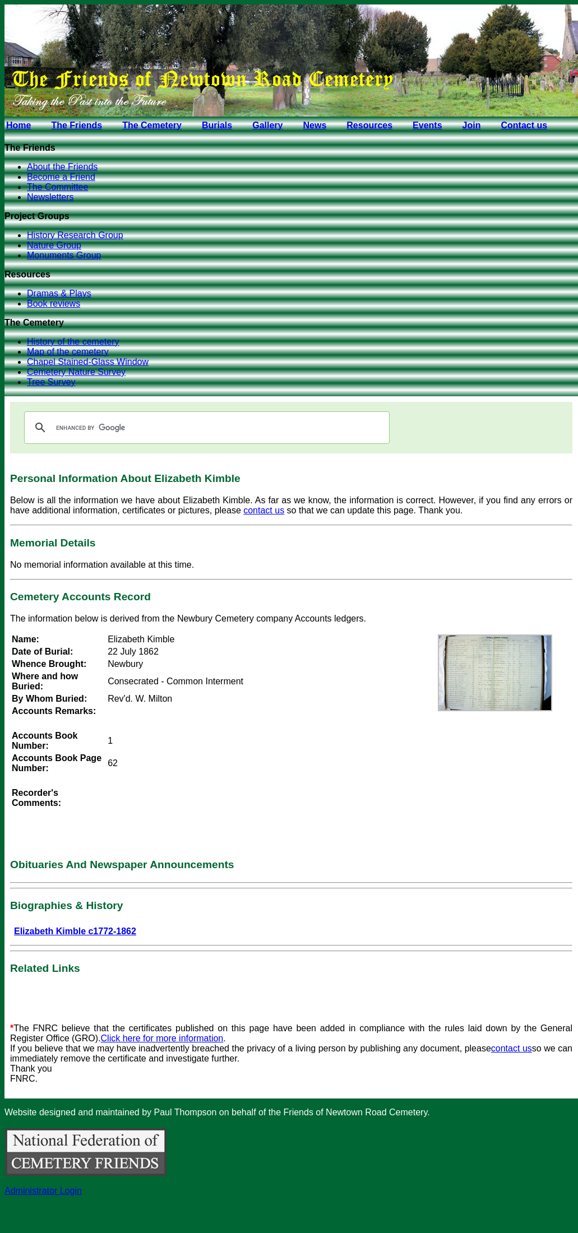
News (314, 125)
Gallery (267, 125)
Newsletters (50, 197)
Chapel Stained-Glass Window (88, 362)
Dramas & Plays (59, 293)
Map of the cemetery (68, 351)
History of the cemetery (73, 341)
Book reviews (53, 303)
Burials (217, 125)
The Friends (76, 125)
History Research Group (75, 235)
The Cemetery (152, 125)
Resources (369, 125)
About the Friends (62, 166)
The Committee (57, 187)
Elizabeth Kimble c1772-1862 (75, 931)
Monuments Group (64, 255)
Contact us (524, 125)
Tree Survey (51, 382)
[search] (205, 427)
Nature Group (54, 245)
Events (427, 125)
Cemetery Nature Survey (76, 372)
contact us (263, 510)
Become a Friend (61, 177)
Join (472, 125)
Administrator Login (43, 1190)
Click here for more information (162, 1038)
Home (18, 125)
